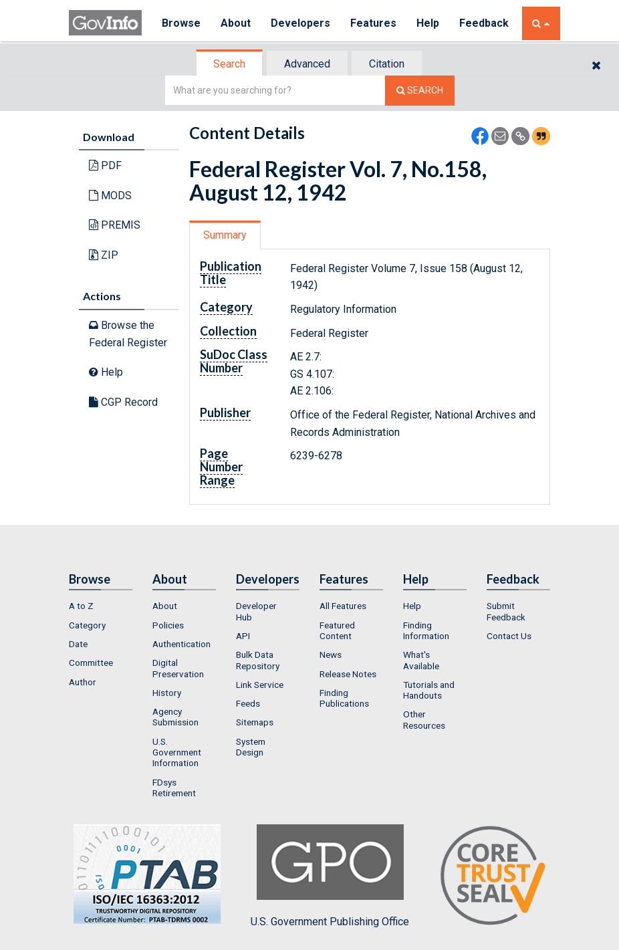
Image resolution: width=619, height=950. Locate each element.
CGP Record (123, 402)
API (243, 635)
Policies (168, 625)
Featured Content (337, 630)
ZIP (103, 255)
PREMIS (114, 225)
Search (229, 63)
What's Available (421, 660)
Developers (300, 23)
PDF (105, 165)
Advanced (307, 63)
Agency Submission (175, 716)
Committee (91, 662)
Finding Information (426, 630)
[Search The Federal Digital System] (420, 91)
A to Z (81, 605)
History (166, 692)
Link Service (259, 684)
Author (82, 682)
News (331, 654)
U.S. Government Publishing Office (330, 875)
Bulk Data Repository (257, 660)
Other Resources (424, 719)
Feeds (248, 703)
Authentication (181, 643)
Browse (181, 23)
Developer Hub (256, 611)
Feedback (484, 23)
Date (78, 643)
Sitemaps (254, 722)
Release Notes (348, 674)
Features (373, 23)
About (236, 23)
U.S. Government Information (176, 752)
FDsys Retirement (174, 787)
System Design (250, 746)
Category (87, 625)
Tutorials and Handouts (429, 690)
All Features (343, 605)
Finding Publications (344, 698)
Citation (386, 63)
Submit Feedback (506, 611)
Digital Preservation (178, 668)
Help (427, 23)
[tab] (230, 63)
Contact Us (509, 635)
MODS (110, 195)
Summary (225, 235)
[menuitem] (100, 605)
